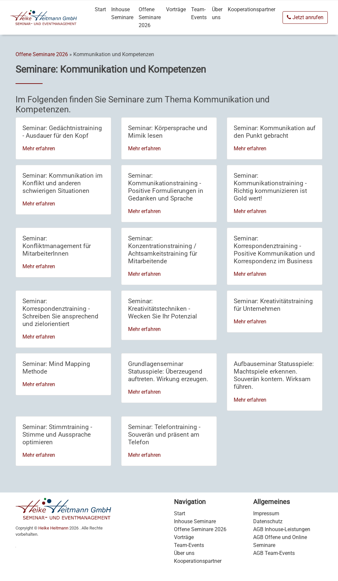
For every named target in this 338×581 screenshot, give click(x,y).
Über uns (217, 13)
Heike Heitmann (53, 528)
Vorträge (176, 9)
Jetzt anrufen (305, 17)
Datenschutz (268, 521)
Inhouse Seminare (122, 13)
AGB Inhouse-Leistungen (281, 529)
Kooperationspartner (251, 9)
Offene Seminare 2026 (150, 17)
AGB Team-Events (274, 553)
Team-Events (199, 13)
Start (100, 9)
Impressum (266, 513)
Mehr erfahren (38, 148)
